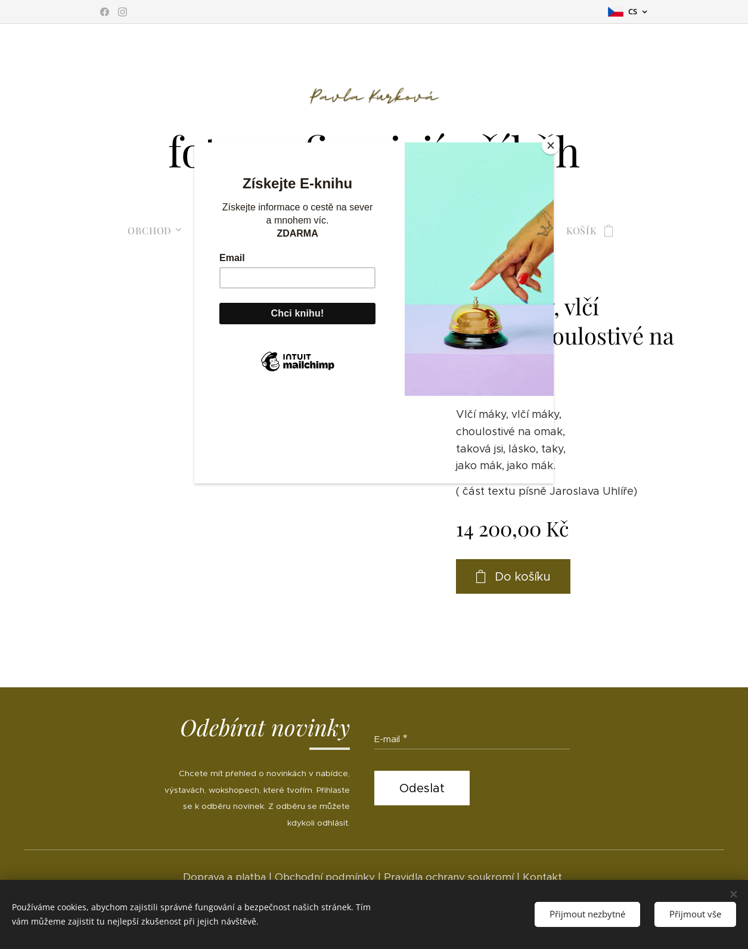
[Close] (551, 145)
